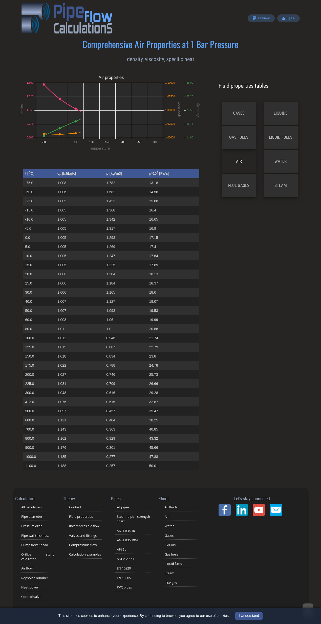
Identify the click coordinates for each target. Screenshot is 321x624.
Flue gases (238, 185)
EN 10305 (124, 578)
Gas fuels (238, 137)
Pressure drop (31, 526)
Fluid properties (81, 516)
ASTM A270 (125, 559)
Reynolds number (34, 578)
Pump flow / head (34, 545)
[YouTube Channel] (260, 510)
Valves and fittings (83, 535)
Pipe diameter (31, 516)
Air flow (27, 568)
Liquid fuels (280, 137)
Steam (280, 185)
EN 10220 (124, 568)
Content (75, 507)
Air (239, 161)
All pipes (123, 507)
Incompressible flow (84, 526)
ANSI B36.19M (127, 540)
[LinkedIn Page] (243, 510)
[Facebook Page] (226, 510)
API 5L (121, 549)
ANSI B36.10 (126, 530)
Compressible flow (83, 545)
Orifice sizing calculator (37, 556)
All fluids (171, 507)
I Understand (249, 616)
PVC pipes (124, 587)
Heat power (30, 587)
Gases (239, 113)
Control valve (31, 596)
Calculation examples (85, 554)
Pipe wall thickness (35, 535)
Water (280, 161)
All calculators (31, 507)
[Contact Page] (277, 510)
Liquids (281, 113)
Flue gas (171, 582)
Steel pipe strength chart (133, 518)
